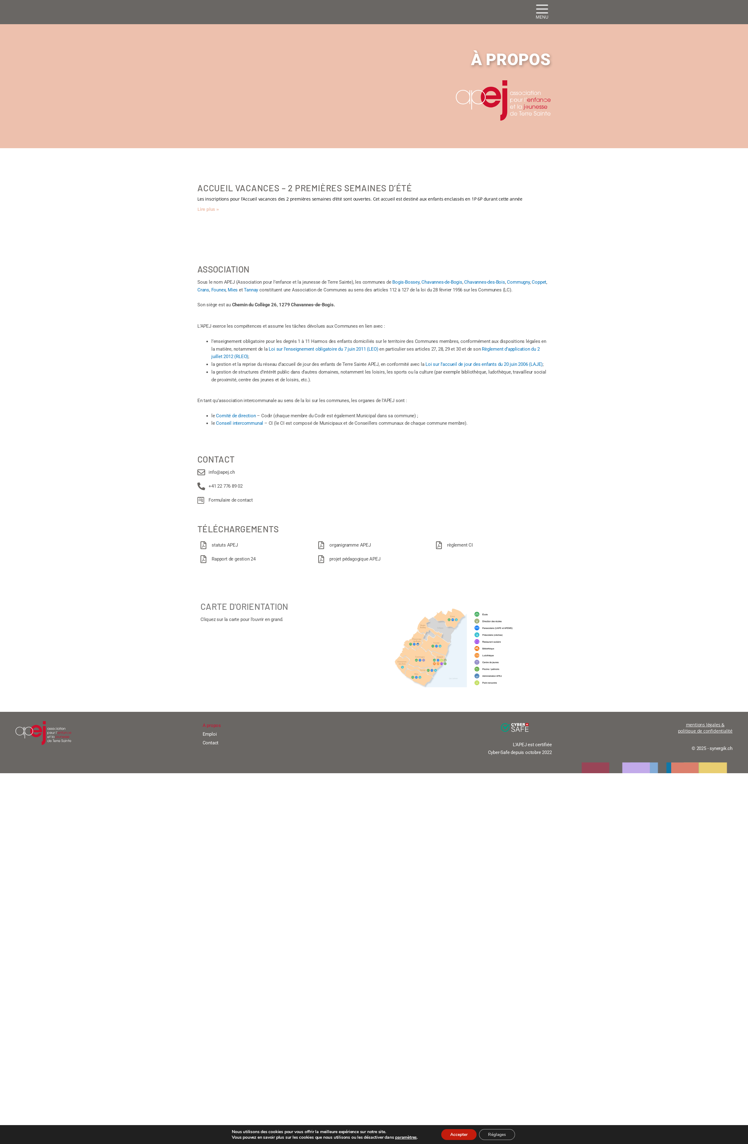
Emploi (210, 734)
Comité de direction (236, 416)
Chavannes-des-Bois (484, 282)
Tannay (251, 290)
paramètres (405, 1137)
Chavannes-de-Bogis (441, 282)
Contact (211, 743)
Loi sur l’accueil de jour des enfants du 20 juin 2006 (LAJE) (484, 364)
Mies (233, 290)
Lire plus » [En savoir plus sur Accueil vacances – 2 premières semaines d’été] (208, 209)
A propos (212, 725)
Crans (203, 290)
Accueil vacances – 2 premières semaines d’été (304, 188)
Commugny (518, 282)
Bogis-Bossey (406, 282)
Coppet (539, 282)
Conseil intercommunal (239, 423)
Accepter (458, 1134)
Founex (218, 290)
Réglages (497, 1134)
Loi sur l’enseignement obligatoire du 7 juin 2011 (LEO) (323, 349)
